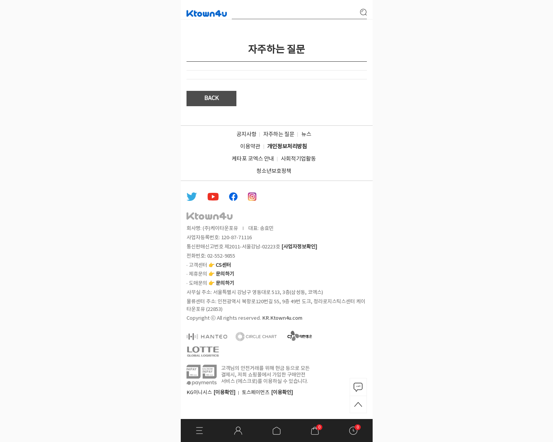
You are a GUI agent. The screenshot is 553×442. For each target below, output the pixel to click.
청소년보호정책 (273, 171)
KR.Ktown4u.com (282, 318)
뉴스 (306, 134)
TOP (358, 404)
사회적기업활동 (298, 159)
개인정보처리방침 (287, 147)
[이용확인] (224, 392)
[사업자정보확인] (299, 247)
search (363, 12)
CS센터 (223, 265)
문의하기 (225, 274)
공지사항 (246, 134)
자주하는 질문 (278, 134)
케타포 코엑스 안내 (253, 159)
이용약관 (250, 147)
